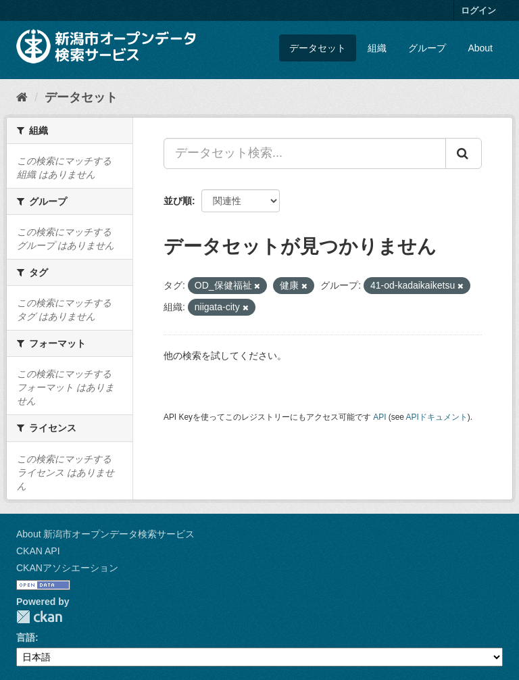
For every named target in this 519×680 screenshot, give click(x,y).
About (480, 48)
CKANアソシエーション (67, 567)
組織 (377, 48)
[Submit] (463, 153)
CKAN (39, 617)
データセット (317, 48)
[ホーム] (22, 97)
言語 (25, 637)
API (379, 417)
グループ (427, 48)
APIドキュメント (437, 417)
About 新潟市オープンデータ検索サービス (105, 534)
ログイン (478, 10)
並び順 (178, 200)
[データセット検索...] (305, 153)
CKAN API (38, 550)
